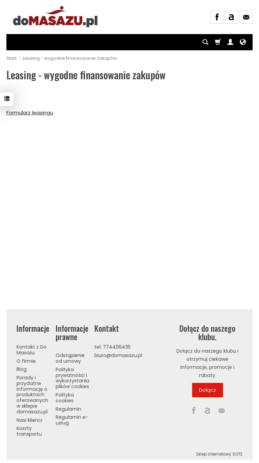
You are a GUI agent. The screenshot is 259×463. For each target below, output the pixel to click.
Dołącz (207, 389)
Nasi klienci (29, 420)
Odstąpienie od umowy (70, 358)
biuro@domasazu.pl (118, 355)
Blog (22, 369)
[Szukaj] (205, 42)
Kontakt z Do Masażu (32, 350)
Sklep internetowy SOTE (219, 454)
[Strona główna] (55, 16)
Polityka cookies (65, 397)
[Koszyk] (217, 42)
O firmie (26, 361)
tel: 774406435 (112, 347)
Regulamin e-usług (72, 420)
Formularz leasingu (29, 112)
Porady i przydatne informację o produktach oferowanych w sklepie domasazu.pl (32, 394)
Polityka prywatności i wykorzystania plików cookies (72, 378)
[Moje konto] (230, 42)
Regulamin (68, 409)
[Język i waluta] (242, 42)
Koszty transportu (29, 431)
